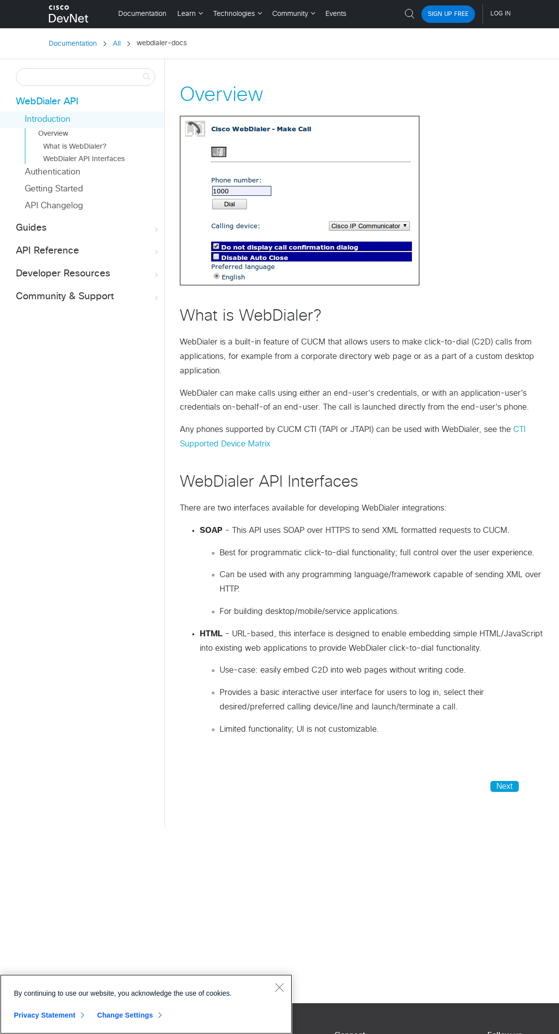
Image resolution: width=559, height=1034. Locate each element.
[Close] (279, 987)
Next (504, 786)
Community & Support (88, 297)
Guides (88, 228)
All (117, 43)
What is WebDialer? (74, 146)
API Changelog (54, 206)
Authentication (52, 172)
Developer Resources (88, 274)
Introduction (48, 119)
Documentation (73, 43)
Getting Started (54, 189)
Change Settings (125, 1015)
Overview (53, 133)
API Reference (88, 251)
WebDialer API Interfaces (84, 159)
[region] (146, 1004)
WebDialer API (47, 101)
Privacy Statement (45, 1015)
